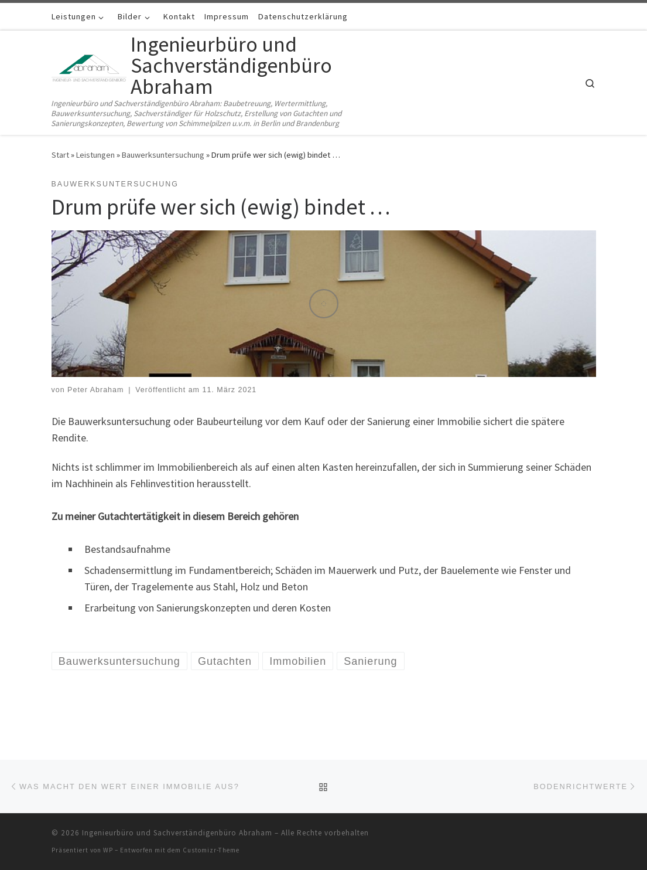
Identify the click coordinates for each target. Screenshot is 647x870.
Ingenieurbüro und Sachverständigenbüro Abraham (177, 833)
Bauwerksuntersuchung (163, 154)
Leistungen (95, 154)
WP (108, 850)
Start (60, 154)
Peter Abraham (95, 390)
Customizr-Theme (211, 850)
